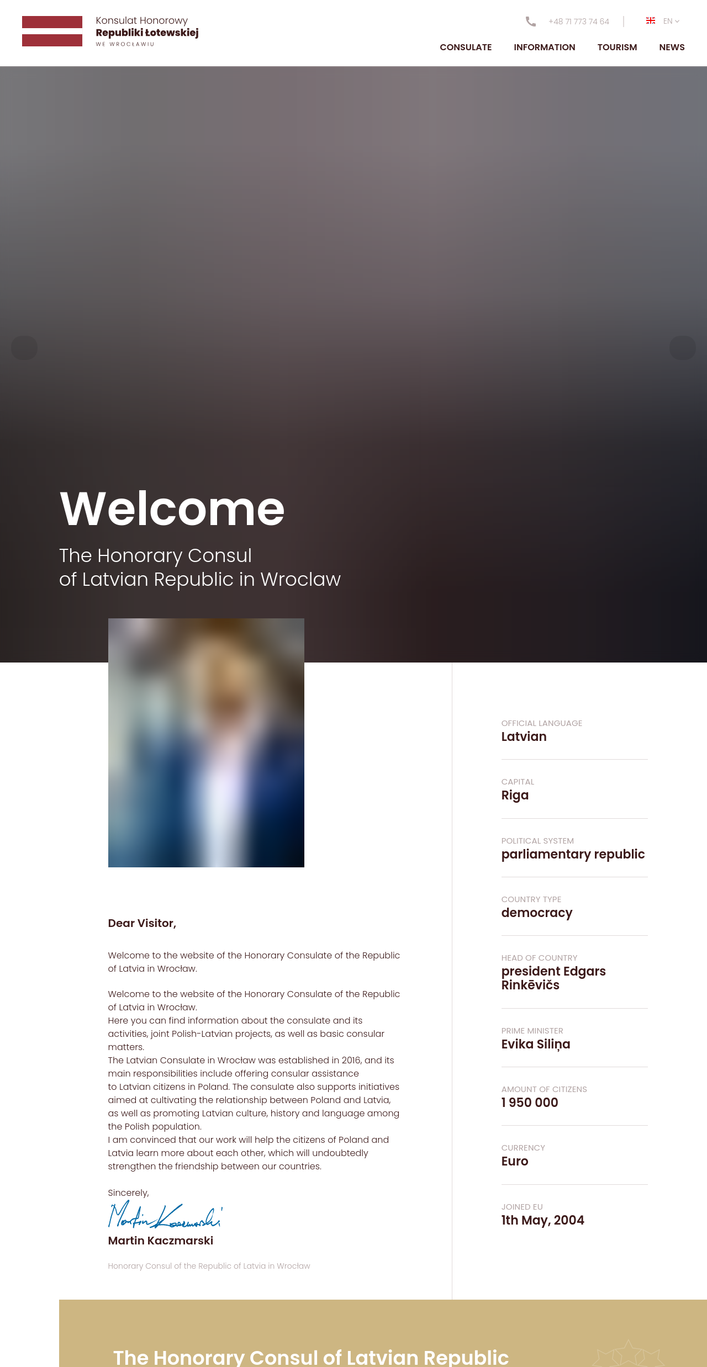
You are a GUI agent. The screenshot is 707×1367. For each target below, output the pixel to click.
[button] (24, 348)
